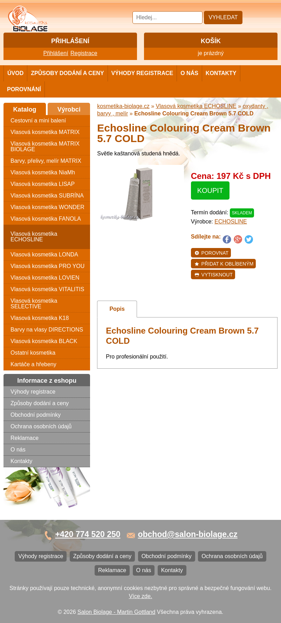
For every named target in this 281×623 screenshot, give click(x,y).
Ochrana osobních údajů (41, 426)
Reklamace (25, 438)
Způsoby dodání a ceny (67, 73)
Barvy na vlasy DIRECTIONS (47, 330)
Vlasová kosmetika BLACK (44, 341)
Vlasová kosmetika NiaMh (43, 172)
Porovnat (211, 253)
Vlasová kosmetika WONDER (47, 207)
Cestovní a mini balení (38, 120)
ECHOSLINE (230, 222)
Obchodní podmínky (36, 415)
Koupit (210, 190)
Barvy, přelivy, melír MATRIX (46, 161)
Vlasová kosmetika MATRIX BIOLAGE (45, 146)
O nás (189, 73)
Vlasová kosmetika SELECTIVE (34, 303)
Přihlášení (55, 53)
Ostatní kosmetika (33, 353)
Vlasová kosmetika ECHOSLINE (34, 236)
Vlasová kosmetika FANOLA (46, 219)
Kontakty (221, 73)
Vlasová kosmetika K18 (40, 318)
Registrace (83, 53)
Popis (117, 309)
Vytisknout (213, 274)
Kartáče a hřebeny (33, 364)
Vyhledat (223, 17)
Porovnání (24, 89)
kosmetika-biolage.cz (123, 106)
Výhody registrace (142, 73)
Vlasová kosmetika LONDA (44, 254)
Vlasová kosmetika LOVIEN (45, 278)
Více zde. (140, 596)
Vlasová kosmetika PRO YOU (47, 266)
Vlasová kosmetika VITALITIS (47, 289)
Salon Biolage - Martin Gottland (116, 612)
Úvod (15, 73)
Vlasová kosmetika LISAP (43, 184)
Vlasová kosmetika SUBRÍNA (47, 196)
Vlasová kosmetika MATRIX (45, 132)
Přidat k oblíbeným (224, 264)
